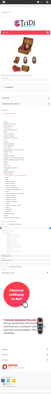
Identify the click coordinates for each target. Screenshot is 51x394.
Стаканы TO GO (12, 241)
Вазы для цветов (10, 181)
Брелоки (6, 161)
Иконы (7, 191)
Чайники (10, 249)
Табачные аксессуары (11, 201)
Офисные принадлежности (10, 130)
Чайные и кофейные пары (14, 251)
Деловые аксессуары (9, 136)
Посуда (5, 122)
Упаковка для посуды (13, 247)
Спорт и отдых (7, 147)
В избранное (9, 87)
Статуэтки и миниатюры (12, 187)
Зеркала (8, 207)
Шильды (6, 153)
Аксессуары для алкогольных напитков (16, 175)
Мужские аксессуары (11, 199)
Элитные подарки (8, 173)
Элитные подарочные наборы (13, 205)
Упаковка (6, 141)
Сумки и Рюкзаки (8, 126)
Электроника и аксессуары (10, 137)
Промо (5, 131)
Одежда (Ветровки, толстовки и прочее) (14, 149)
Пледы (5, 163)
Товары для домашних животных (12, 217)
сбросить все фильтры (15, 224)
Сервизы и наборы (10, 195)
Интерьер (8, 211)
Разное (7, 203)
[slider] (50, 228)
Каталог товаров (8, 231)
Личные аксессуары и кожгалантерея (15, 193)
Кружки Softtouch (12, 239)
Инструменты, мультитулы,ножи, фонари (14, 157)
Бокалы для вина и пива (14, 245)
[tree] (25, 241)
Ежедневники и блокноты (10, 124)
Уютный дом (7, 127)
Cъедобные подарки (9, 213)
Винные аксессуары (11, 185)
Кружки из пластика (13, 237)
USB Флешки (7, 165)
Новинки (6, 215)
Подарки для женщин (11, 197)
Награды (6, 169)
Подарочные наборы (9, 171)
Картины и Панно (10, 183)
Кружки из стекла (12, 243)
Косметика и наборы (9, 155)
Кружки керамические (13, 235)
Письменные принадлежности (13, 189)
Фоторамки (8, 209)
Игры (7, 179)
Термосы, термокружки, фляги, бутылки (14, 159)
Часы (5, 140)
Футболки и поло (8, 151)
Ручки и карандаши (9, 145)
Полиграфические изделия (10, 167)
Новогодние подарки (9, 143)
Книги (7, 177)
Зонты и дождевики (9, 133)
